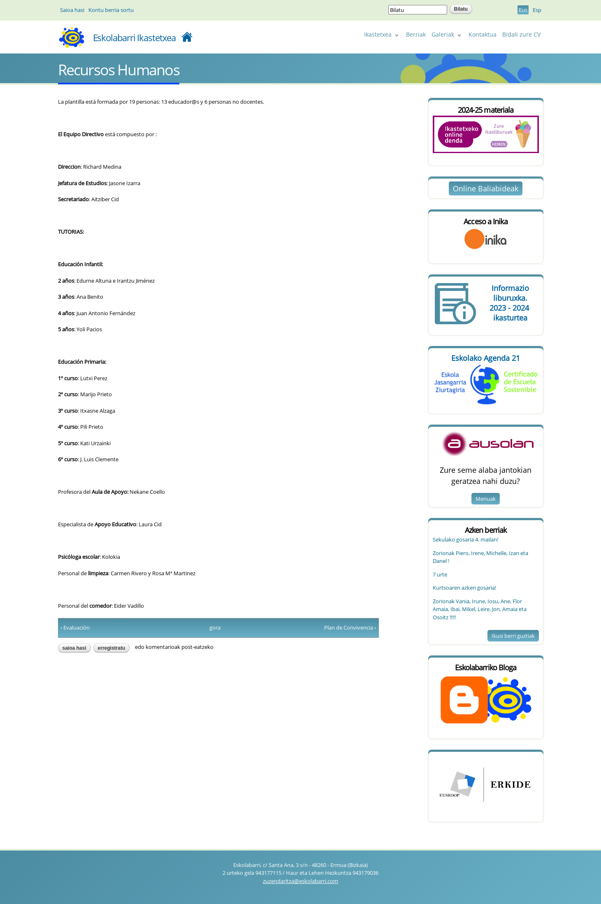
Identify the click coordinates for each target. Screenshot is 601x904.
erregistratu (111, 648)
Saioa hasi (72, 10)
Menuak (486, 498)
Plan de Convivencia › (350, 627)
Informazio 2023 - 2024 (510, 303)
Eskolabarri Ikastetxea (134, 37)
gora (214, 627)
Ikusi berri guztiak (513, 635)
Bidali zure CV (521, 34)
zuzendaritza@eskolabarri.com (300, 881)
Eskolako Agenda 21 (485, 358)
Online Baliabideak (485, 188)
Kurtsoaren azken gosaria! (464, 587)
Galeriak (445, 35)
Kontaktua (483, 34)
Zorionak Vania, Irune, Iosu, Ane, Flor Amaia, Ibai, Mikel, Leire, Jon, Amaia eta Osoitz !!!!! (480, 609)
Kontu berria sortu (111, 10)
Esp (537, 10)
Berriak (416, 34)
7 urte (440, 574)
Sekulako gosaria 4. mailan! (465, 539)
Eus (523, 10)
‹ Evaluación (75, 627)
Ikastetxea (380, 35)
